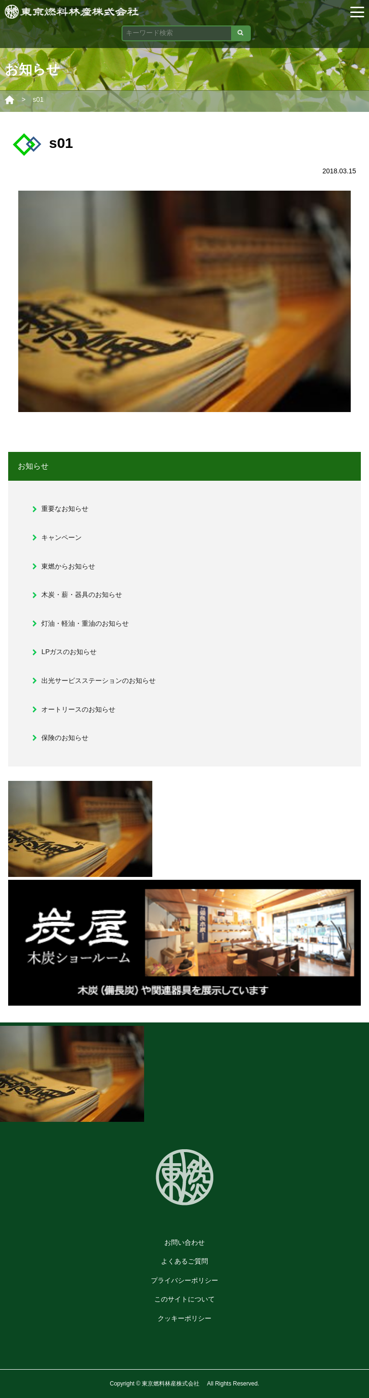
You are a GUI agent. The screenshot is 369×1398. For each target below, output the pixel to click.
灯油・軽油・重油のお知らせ (85, 623)
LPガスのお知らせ (69, 652)
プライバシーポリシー (184, 1280)
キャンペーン (61, 537)
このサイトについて (184, 1299)
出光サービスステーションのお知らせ (98, 680)
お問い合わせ (184, 1242)
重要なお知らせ (64, 508)
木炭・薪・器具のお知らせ (81, 594)
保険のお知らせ (64, 738)
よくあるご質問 (184, 1261)
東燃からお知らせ (68, 566)
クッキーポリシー (184, 1318)
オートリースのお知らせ (78, 709)
